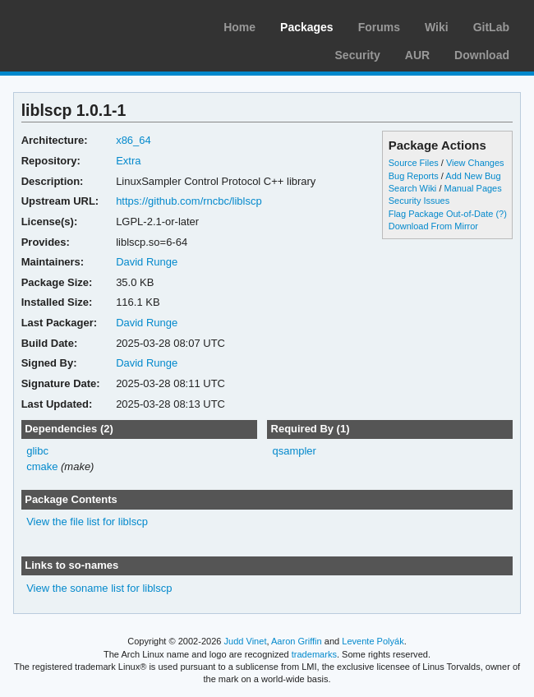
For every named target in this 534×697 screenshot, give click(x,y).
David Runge (146, 262)
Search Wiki (413, 188)
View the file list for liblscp (87, 521)
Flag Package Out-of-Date (441, 214)
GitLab (491, 27)
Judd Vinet (245, 641)
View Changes (475, 163)
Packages (307, 27)
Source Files (414, 163)
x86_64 (133, 140)
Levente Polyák (372, 641)
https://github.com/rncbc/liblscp (189, 201)
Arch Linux (90, 24)
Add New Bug (472, 176)
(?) (500, 214)
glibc (37, 451)
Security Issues (419, 200)
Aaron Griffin (296, 641)
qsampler (293, 451)
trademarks (314, 654)
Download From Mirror (433, 226)
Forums (379, 27)
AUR (417, 55)
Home (239, 27)
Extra (128, 161)
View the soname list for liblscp (99, 588)
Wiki (437, 27)
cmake (42, 466)
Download (481, 55)
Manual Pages (472, 188)
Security (357, 55)
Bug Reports (414, 176)
